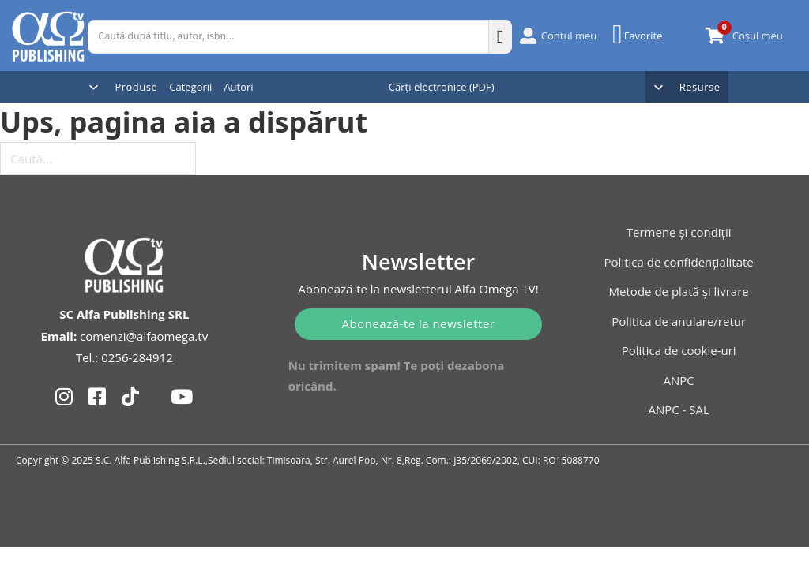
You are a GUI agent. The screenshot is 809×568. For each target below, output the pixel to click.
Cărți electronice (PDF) (442, 87)
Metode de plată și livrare (679, 291)
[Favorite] (639, 34)
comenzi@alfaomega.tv (144, 336)
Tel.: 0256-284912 (124, 357)
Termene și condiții (679, 232)
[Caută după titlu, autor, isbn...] (288, 37)
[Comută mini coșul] (715, 36)
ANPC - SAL (678, 409)
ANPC (679, 380)
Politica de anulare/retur (678, 321)
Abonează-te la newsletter (418, 323)
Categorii (190, 87)
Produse (136, 87)
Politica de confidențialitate (679, 262)
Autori (238, 87)
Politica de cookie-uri (679, 350)
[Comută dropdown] (94, 87)
